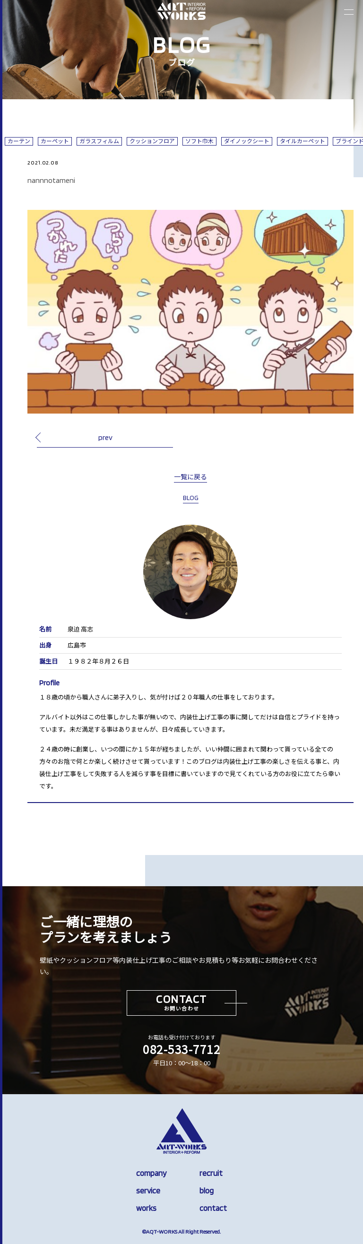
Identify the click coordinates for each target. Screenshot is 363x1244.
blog (206, 1190)
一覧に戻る (190, 477)
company (151, 1173)
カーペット (55, 141)
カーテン (19, 141)
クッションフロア (152, 141)
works (146, 1208)
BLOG (191, 497)
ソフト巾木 (199, 141)
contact (213, 1208)
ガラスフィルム (99, 141)
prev (105, 437)
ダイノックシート (246, 141)
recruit (211, 1173)
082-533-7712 (181, 1049)
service (148, 1190)
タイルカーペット (302, 141)
